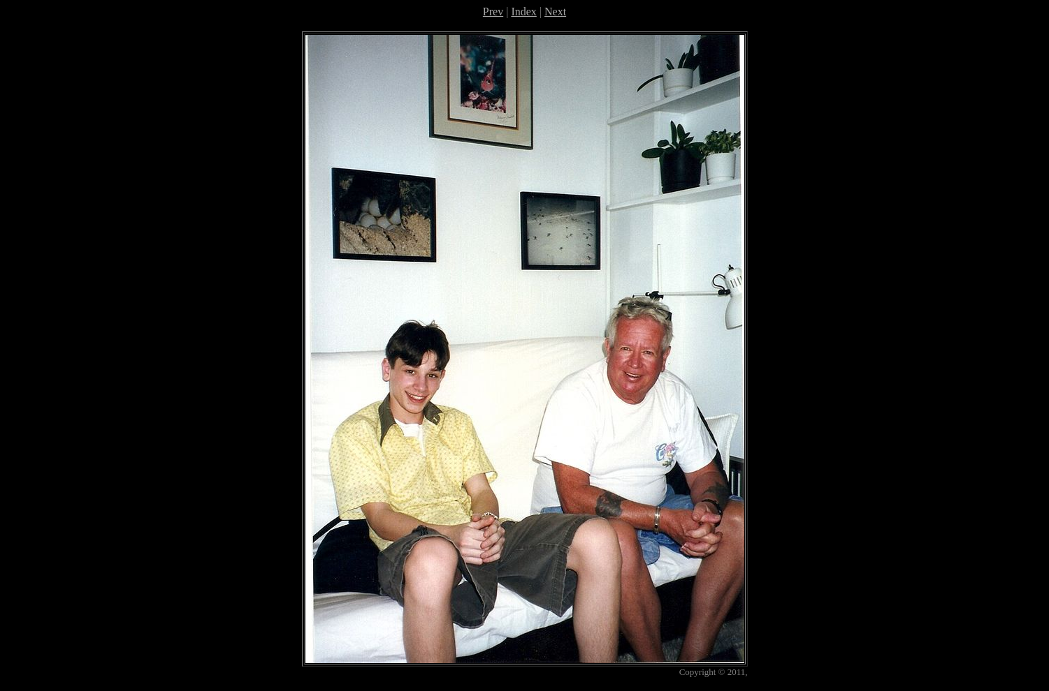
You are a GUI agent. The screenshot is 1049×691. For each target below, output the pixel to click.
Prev (493, 11)
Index (523, 11)
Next (555, 11)
